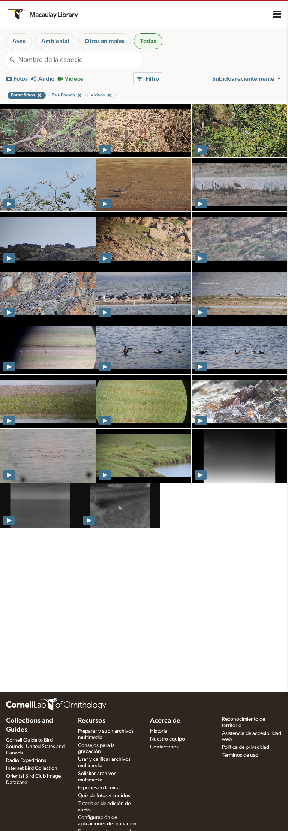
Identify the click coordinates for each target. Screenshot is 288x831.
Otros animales (104, 41)
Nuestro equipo (167, 739)
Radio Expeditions (26, 760)
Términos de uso (240, 755)
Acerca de (165, 720)
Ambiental (55, 41)
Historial (159, 731)
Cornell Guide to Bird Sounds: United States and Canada (35, 747)
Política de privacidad (245, 747)
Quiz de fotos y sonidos (104, 795)
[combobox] (79, 60)
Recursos (91, 720)
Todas (148, 41)
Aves (19, 41)
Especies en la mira (99, 787)
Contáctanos (164, 747)
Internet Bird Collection (31, 768)
